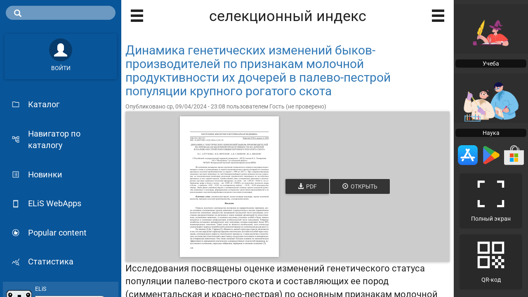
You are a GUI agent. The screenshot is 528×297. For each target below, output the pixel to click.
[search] (61, 13)
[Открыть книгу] (229, 186)
